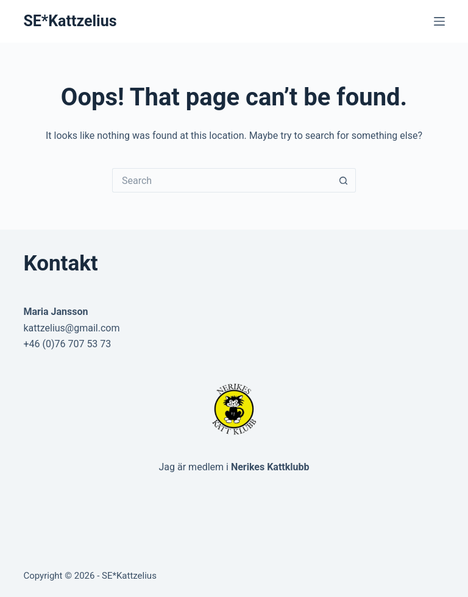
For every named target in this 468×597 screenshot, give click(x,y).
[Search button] (344, 180)
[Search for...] (222, 180)
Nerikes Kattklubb (270, 467)
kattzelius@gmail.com (71, 328)
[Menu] (439, 21)
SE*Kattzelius (69, 21)
